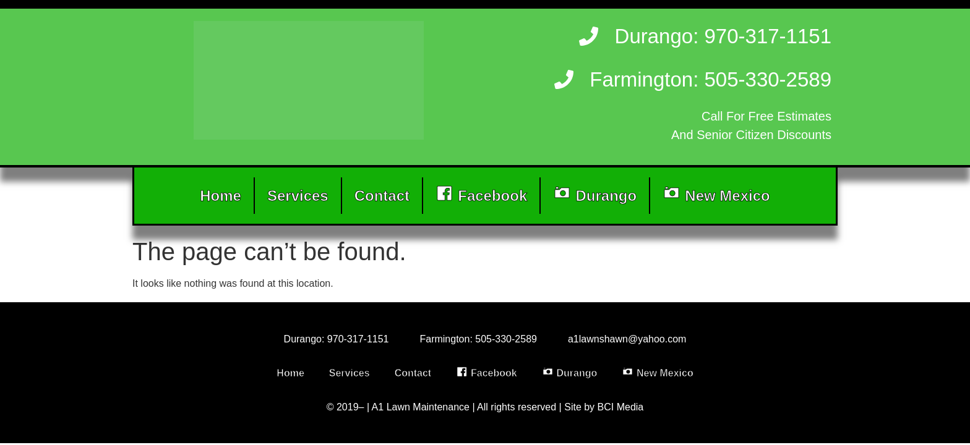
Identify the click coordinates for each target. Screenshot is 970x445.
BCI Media (621, 407)
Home (220, 195)
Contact (382, 195)
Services (297, 195)
